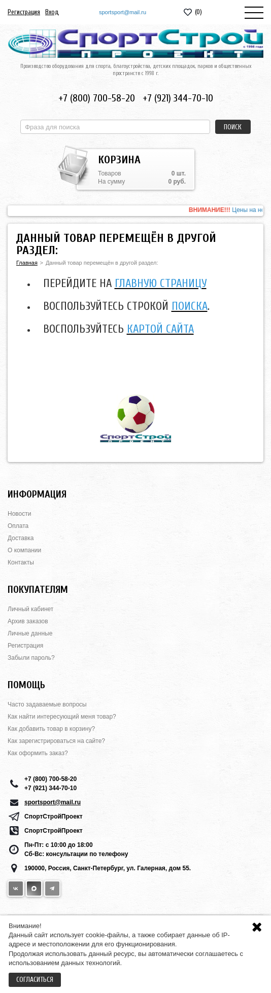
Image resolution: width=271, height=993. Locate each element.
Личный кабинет (30, 609)
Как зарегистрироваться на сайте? (56, 740)
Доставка (21, 538)
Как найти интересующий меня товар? (62, 716)
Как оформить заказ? (38, 753)
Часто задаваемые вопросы (47, 704)
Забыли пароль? (31, 657)
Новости (19, 513)
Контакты (21, 562)
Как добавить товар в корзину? (51, 728)
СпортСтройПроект (53, 816)
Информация (37, 494)
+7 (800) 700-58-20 (96, 98)
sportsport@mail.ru (122, 12)
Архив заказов (28, 621)
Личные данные (30, 633)
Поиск (233, 127)
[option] (135, 210)
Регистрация (24, 12)
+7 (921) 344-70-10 (178, 98)
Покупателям (38, 589)
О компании (24, 550)
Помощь (26, 685)
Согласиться (34, 979)
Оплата (18, 525)
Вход (52, 12)
